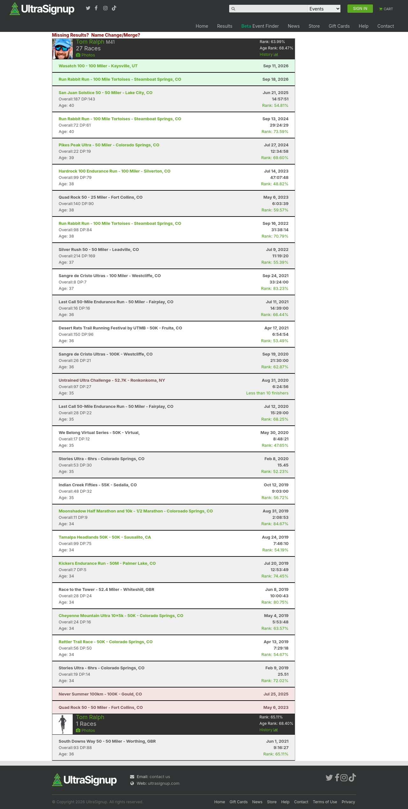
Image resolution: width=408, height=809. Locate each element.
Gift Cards (339, 26)
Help (363, 26)
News (294, 26)
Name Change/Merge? (115, 35)
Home (202, 26)
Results (224, 26)
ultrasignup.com (163, 783)
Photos (85, 54)
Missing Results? (70, 35)
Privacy (348, 801)
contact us (159, 776)
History (269, 54)
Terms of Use (325, 801)
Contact (385, 26)
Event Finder (260, 26)
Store (314, 26)
